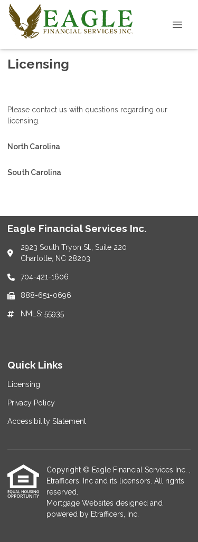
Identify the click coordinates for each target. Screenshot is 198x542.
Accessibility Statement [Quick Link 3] (46, 421)
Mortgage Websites (81, 503)
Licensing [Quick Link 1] (23, 384)
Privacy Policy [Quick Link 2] (31, 403)
